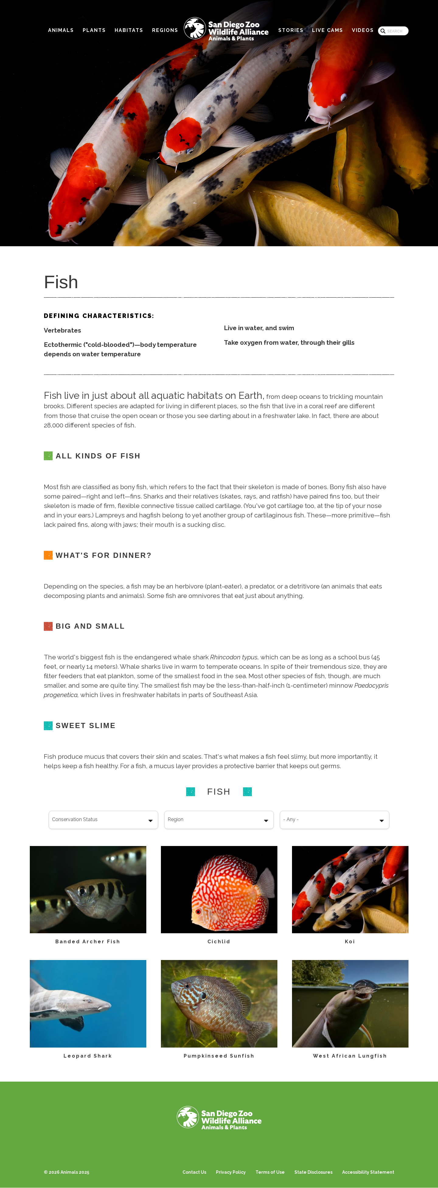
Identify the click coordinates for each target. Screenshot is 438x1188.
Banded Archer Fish (87, 942)
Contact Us (194, 1172)
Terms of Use (270, 1172)
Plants (94, 30)
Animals (61, 30)
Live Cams (327, 30)
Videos (363, 30)
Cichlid (219, 942)
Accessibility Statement (368, 1172)
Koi (350, 942)
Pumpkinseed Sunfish (219, 1056)
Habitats (129, 30)
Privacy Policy (231, 1172)
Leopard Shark (88, 1056)
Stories (291, 30)
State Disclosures (313, 1172)
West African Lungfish (350, 1056)
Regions (165, 30)
